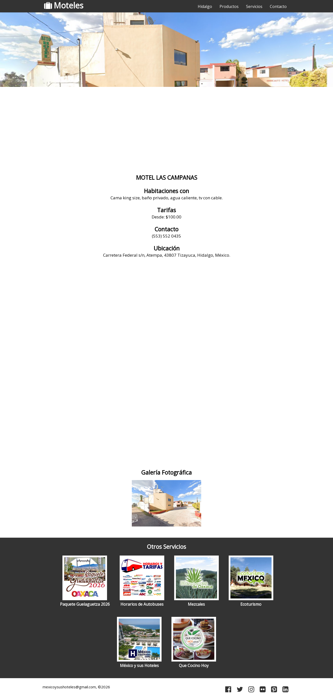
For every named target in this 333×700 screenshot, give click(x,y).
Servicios (254, 6)
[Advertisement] (166, 128)
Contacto (278, 6)
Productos (229, 6)
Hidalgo (205, 6)
